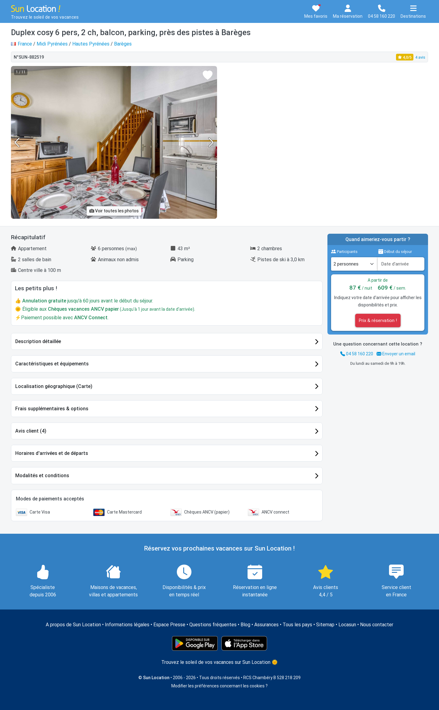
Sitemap (325, 625)
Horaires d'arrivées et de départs (51, 453)
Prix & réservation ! (378, 320)
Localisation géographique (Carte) (53, 386)
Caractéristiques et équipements (52, 364)
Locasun (347, 625)
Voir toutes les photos (114, 210)
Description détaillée (38, 341)
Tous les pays (297, 625)
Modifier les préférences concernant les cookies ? (219, 685)
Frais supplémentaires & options (51, 409)
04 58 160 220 (356, 353)
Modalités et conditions (42, 475)
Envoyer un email (396, 353)
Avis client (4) (30, 431)
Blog (245, 625)
